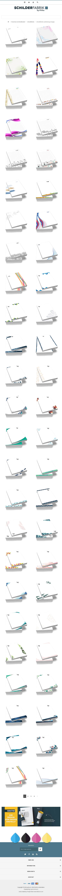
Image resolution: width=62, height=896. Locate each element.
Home (8, 22)
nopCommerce (34, 889)
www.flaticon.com (38, 891)
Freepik (29, 891)
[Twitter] (25, 854)
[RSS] (37, 854)
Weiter (37, 796)
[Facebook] (29, 854)
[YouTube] (33, 854)
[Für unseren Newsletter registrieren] (29, 849)
